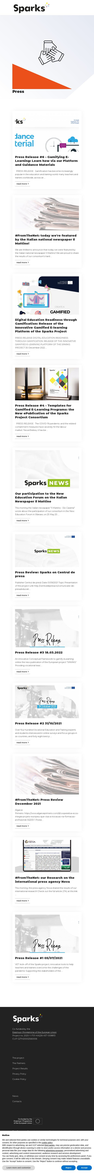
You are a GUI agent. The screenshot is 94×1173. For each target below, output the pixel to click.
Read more (22, 184)
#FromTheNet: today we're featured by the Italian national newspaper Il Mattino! (45, 239)
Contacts (16, 1101)
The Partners (18, 1063)
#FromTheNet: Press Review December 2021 (39, 802)
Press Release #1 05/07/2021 (38, 958)
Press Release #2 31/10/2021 (38, 723)
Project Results (20, 1068)
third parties (50, 1145)
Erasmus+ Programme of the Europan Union (34, 1032)
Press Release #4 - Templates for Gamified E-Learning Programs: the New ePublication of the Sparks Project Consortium (44, 411)
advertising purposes (54, 1150)
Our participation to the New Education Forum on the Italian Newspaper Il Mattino (41, 497)
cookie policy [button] (47, 1143)
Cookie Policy (19, 1079)
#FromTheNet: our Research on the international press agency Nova (44, 880)
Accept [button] (84, 1168)
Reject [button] (68, 1168)
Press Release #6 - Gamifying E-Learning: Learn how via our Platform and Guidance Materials (46, 161)
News (15, 1096)
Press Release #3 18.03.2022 (38, 652)
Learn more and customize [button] (19, 1168)
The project (18, 1058)
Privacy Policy (19, 1074)
